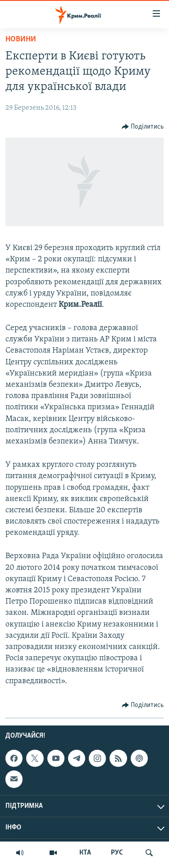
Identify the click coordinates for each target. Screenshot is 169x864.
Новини (20, 39)
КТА (85, 852)
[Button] (143, 127)
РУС (117, 852)
